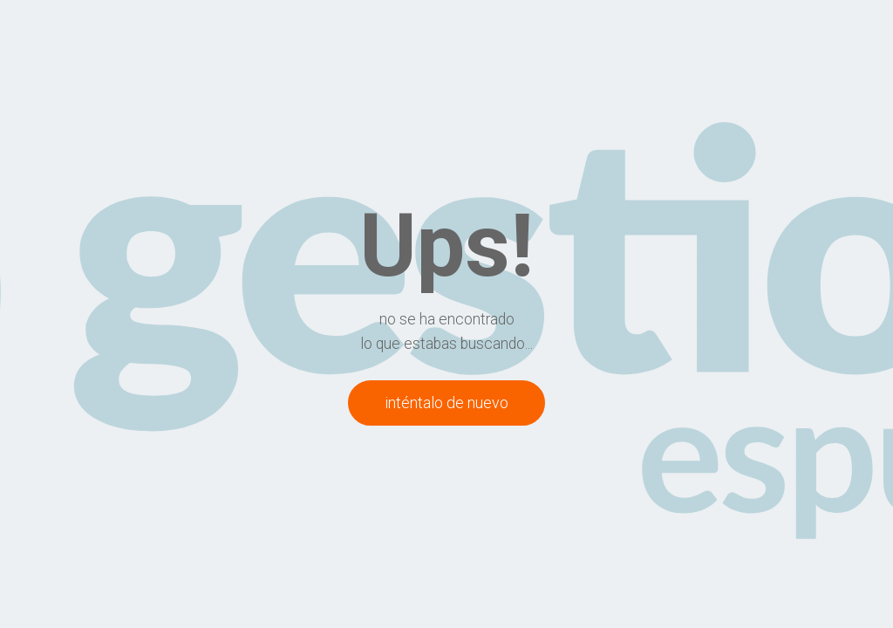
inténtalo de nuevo (446, 402)
